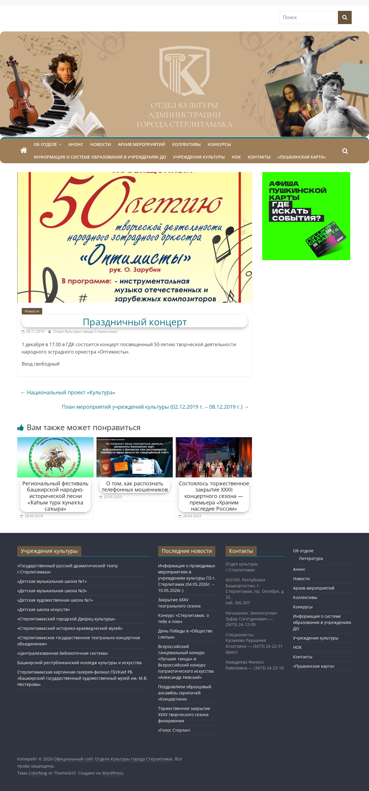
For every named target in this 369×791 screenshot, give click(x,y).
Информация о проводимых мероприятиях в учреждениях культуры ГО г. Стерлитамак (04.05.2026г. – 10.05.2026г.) (187, 578)
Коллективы (186, 144)
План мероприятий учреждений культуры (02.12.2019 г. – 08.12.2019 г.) (155, 406)
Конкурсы (219, 144)
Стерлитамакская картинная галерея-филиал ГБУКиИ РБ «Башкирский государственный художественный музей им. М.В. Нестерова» (82, 678)
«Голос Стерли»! (174, 730)
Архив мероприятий (141, 144)
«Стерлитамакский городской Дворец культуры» (66, 619)
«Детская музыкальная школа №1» (52, 581)
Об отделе (45, 144)
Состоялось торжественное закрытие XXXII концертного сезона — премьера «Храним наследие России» (214, 496)
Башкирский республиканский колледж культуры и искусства (79, 662)
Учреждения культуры (199, 157)
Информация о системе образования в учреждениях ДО (100, 157)
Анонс (75, 144)
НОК (236, 157)
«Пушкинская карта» (301, 157)
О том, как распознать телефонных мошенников (135, 486)
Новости (100, 144)
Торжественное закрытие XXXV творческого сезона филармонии (184, 714)
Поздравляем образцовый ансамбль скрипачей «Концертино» (184, 693)
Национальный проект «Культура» (67, 392)
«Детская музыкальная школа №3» (52, 590)
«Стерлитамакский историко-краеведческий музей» (70, 628)
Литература (311, 558)
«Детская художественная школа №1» (55, 600)
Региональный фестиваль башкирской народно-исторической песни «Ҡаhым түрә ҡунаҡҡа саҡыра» (55, 496)
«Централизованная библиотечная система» (62, 653)
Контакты (259, 157)
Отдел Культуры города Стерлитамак (85, 331)
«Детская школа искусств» (43, 609)
